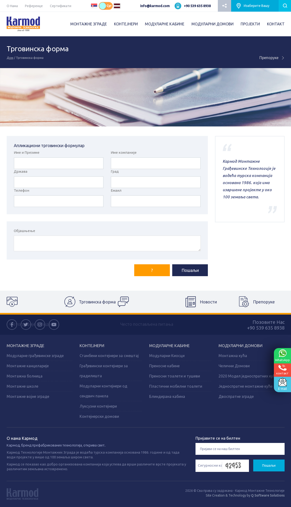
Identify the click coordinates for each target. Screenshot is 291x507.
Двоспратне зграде (236, 396)
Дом (10, 57)
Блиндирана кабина (167, 396)
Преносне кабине (164, 366)
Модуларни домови (240, 345)
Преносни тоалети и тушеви (174, 376)
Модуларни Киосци (167, 356)
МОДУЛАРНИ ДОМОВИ (212, 24)
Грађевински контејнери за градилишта (104, 371)
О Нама (12, 6)
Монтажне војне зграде (28, 396)
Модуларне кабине (169, 345)
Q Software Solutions (268, 495)
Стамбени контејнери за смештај (109, 356)
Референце (34, 6)
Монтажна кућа (233, 356)
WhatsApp (282, 355)
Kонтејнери (92, 345)
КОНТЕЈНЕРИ (126, 24)
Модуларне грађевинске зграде (35, 356)
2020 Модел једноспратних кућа (248, 376)
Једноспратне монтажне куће (245, 386)
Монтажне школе (22, 386)
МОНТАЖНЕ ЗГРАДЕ (88, 24)
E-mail (282, 384)
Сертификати (60, 6)
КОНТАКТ (276, 24)
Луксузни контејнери (98, 406)
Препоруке (272, 58)
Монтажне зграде (25, 345)
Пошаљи (190, 270)
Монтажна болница (25, 376)
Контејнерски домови (99, 416)
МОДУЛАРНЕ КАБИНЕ (164, 24)
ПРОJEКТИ (250, 24)
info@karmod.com (155, 6)
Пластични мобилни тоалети (175, 386)
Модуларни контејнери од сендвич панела (103, 391)
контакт (282, 370)
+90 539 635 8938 (197, 6)
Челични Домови (234, 366)
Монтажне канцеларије (28, 366)
